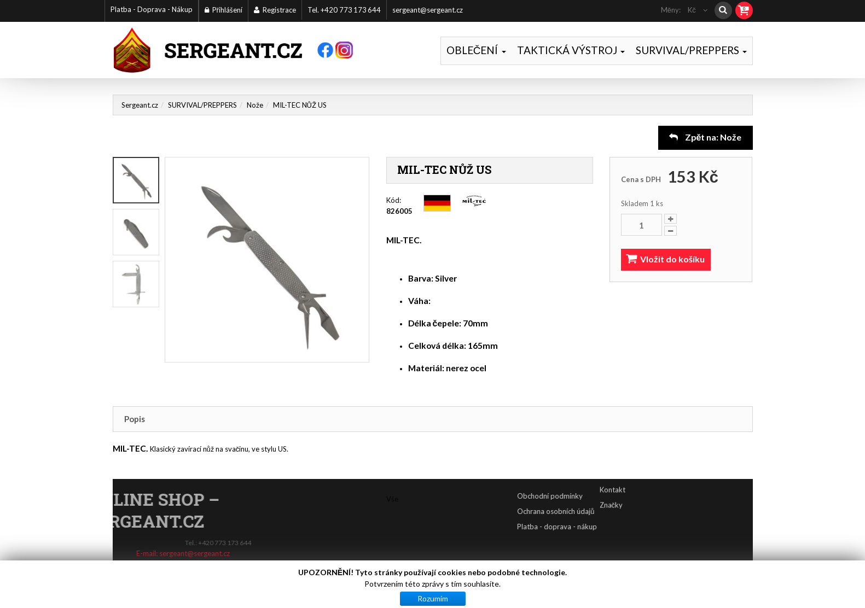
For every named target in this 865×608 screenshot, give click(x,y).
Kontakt (612, 481)
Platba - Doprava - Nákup (152, 9)
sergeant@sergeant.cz (427, 9)
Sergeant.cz (139, 105)
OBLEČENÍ (476, 50)
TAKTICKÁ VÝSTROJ (571, 50)
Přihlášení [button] (223, 9)
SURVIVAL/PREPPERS (691, 50)
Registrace (275, 9)
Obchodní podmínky (581, 496)
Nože (255, 105)
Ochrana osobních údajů (587, 511)
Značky (611, 496)
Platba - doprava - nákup (589, 526)
